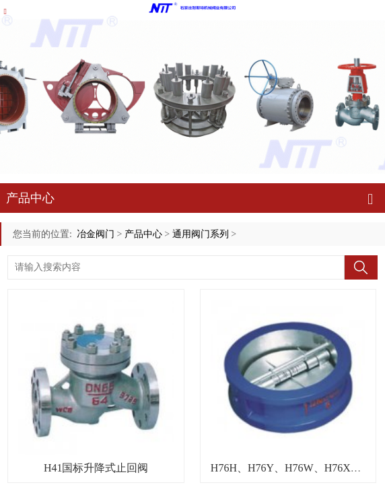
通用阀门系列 (200, 234)
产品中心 (143, 234)
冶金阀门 (95, 234)
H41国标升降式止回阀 (96, 468)
